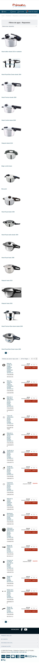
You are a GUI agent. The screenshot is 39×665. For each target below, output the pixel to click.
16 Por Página (6, 361)
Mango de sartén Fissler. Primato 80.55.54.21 (10, 582)
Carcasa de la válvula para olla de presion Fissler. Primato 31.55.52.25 (10, 567)
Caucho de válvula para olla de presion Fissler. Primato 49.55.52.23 (10, 489)
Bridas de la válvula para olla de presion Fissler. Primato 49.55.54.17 (10, 596)
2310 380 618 (23, 655)
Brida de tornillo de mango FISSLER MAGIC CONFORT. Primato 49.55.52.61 (10, 371)
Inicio (3, 15)
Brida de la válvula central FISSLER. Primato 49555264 (10, 505)
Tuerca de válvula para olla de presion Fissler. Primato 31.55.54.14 (10, 422)
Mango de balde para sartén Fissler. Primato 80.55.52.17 (10, 552)
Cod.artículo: (10, 377)
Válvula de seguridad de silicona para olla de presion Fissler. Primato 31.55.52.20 (10, 535)
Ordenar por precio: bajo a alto (10, 359)
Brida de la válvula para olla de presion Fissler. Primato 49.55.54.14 (10, 439)
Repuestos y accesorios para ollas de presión (25, 15)
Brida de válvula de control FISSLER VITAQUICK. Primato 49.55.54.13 (10, 387)
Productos (8, 15)
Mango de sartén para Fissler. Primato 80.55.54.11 (10, 612)
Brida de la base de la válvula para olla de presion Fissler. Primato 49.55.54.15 (10, 404)
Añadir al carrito (31, 370)
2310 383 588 (14, 655)
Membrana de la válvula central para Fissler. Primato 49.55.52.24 (10, 519)
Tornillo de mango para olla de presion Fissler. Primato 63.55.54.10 (10, 473)
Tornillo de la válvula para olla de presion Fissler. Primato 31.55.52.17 (10, 457)
